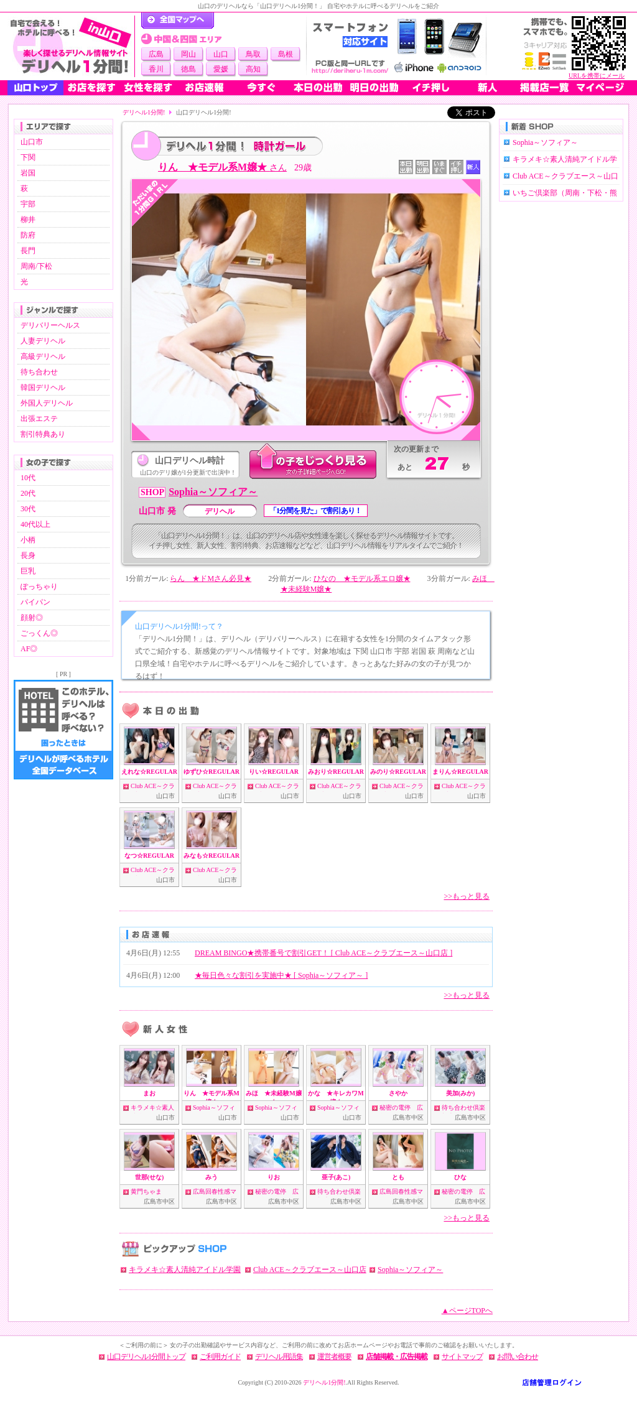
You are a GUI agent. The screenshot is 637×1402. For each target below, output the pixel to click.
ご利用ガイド (220, 1356)
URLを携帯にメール (597, 75)
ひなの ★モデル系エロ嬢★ (362, 578)
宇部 (28, 204)
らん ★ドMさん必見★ (210, 578)
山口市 (32, 141)
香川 (156, 69)
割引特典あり (43, 434)
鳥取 (253, 54)
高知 (253, 69)
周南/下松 (36, 266)
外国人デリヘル (47, 403)
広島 (156, 54)
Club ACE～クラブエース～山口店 (309, 1269)
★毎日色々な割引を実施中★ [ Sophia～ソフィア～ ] (281, 975)
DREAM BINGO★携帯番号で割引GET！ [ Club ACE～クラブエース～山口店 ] (323, 953)
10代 (28, 477)
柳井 (28, 219)
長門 (28, 250)
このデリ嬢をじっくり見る (313, 462)
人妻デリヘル (43, 341)
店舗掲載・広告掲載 (396, 1356)
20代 (28, 493)
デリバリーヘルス (50, 325)
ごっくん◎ (39, 633)
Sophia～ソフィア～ (213, 491)
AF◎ (29, 648)
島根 (285, 54)
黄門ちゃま (146, 1191)
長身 (28, 555)
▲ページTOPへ (467, 1310)
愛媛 (220, 69)
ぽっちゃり (39, 586)
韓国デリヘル (43, 387)
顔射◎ (32, 617)
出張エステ (39, 418)
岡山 (188, 54)
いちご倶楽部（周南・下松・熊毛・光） (565, 199)
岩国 (28, 173)
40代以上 (35, 524)
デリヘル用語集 (279, 1356)
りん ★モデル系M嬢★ (222, 167)
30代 (28, 508)
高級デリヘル (43, 356)
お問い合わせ (517, 1356)
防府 (28, 235)
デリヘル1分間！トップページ (177, 20)
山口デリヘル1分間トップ (146, 1356)
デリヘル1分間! (144, 112)
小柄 (28, 540)
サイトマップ (462, 1356)
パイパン (35, 602)
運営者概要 (334, 1356)
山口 (220, 54)
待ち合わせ (39, 372)
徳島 (188, 69)
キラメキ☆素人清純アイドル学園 (185, 1269)
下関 (28, 157)
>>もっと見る (467, 896)
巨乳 (28, 571)
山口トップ (35, 87)
